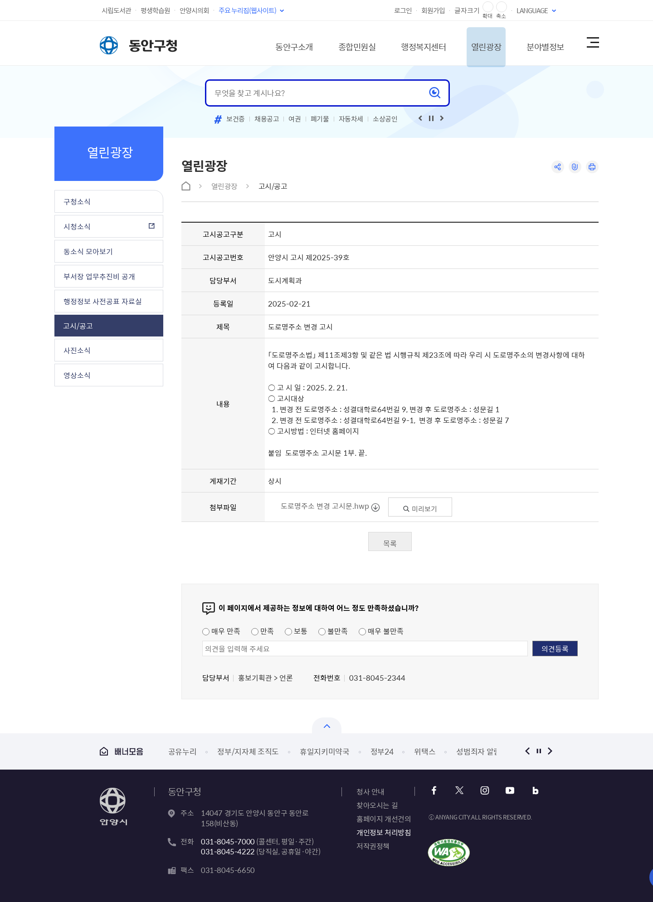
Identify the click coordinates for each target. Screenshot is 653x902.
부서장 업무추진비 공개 (99, 276)
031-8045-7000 (228, 841)
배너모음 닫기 (326, 725)
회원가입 (433, 10)
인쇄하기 (592, 167)
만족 (262, 630)
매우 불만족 (381, 630)
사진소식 (77, 350)
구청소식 (77, 201)
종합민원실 (333, 42)
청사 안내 (370, 791)
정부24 (382, 751)
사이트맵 (592, 43)
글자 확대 (488, 7)
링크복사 (574, 167)
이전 (527, 751)
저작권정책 (373, 845)
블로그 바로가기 (533, 791)
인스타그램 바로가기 (484, 791)
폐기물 (320, 119)
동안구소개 (266, 42)
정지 (538, 751)
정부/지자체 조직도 (248, 751)
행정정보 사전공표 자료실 (102, 301)
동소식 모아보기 (88, 251)
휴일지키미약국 (325, 751)
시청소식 (77, 226)
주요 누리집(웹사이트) (247, 10)
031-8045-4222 (228, 851)
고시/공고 (78, 325)
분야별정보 (537, 42)
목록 (390, 543)
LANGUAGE (532, 10)
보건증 (235, 119)
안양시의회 (194, 10)
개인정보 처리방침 (383, 832)
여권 (294, 119)
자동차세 (351, 119)
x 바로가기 (460, 791)
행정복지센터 (405, 42)
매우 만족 (221, 630)
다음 (550, 751)
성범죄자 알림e (480, 751)
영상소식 (77, 375)
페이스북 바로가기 (435, 791)
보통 (296, 630)
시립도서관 (116, 10)
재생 (431, 118)
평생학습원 (155, 10)
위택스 (424, 751)
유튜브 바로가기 (509, 791)
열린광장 (473, 42)
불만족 (333, 630)
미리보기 (420, 509)
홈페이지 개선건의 (383, 818)
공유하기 (556, 167)
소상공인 (385, 119)
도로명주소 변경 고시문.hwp (325, 505)
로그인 (403, 10)
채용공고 (266, 119)
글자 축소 (501, 7)
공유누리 (182, 751)
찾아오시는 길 (377, 805)
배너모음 (121, 751)
